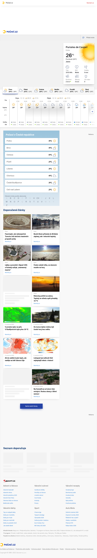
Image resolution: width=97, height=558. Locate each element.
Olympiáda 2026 (39, 517)
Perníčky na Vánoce (40, 492)
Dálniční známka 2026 (72, 512)
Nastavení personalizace (85, 549)
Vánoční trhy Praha (8, 498)
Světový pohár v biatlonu (41, 520)
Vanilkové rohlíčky (39, 490)
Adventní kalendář (8, 490)
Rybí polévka (69, 500)
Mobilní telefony (20, 536)
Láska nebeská (28, 533)
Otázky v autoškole (71, 520)
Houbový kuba (70, 495)
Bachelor (33, 530)
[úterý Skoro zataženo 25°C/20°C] (86, 90)
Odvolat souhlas (70, 549)
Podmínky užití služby (23, 549)
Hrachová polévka (71, 503)
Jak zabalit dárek (8, 525)
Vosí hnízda (37, 498)
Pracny (36, 503)
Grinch (35, 533)
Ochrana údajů (36, 549)
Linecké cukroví (38, 495)
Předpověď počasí (25, 530)
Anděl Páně (19, 533)
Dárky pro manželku (9, 515)
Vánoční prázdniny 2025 (10, 495)
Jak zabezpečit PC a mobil (80, 530)
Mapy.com (16, 530)
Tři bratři (13, 533)
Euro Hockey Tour (39, 523)
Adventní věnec (7, 492)
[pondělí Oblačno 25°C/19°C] (71, 90)
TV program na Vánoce (42, 530)
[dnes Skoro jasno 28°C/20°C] (10, 90)
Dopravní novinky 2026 (72, 515)
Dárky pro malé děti (8, 520)
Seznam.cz (90, 3)
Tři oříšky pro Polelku (60, 533)
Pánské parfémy (83, 536)
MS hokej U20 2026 (40, 525)
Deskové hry (58, 536)
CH (38, 198)
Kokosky (36, 500)
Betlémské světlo (8, 503)
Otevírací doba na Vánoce (10, 500)
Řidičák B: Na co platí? (72, 517)
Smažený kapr (70, 490)
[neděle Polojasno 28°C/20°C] (56, 90)
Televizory (65, 536)
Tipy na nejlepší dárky (9, 512)
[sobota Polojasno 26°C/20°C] (40, 90)
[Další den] (92, 111)
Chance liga (37, 512)
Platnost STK (69, 523)
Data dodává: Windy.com (50, 549)
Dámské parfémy (42, 536)
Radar (62, 549)
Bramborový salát (71, 492)
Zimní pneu (50, 536)
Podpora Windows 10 (66, 530)
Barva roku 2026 (54, 530)
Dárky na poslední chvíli (10, 523)
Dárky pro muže (7, 517)
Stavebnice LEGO (31, 536)
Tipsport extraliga (39, 515)
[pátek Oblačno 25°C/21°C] (25, 90)
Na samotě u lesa (42, 533)
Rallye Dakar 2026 (71, 525)
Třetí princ (51, 533)
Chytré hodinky (73, 536)
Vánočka (68, 498)
